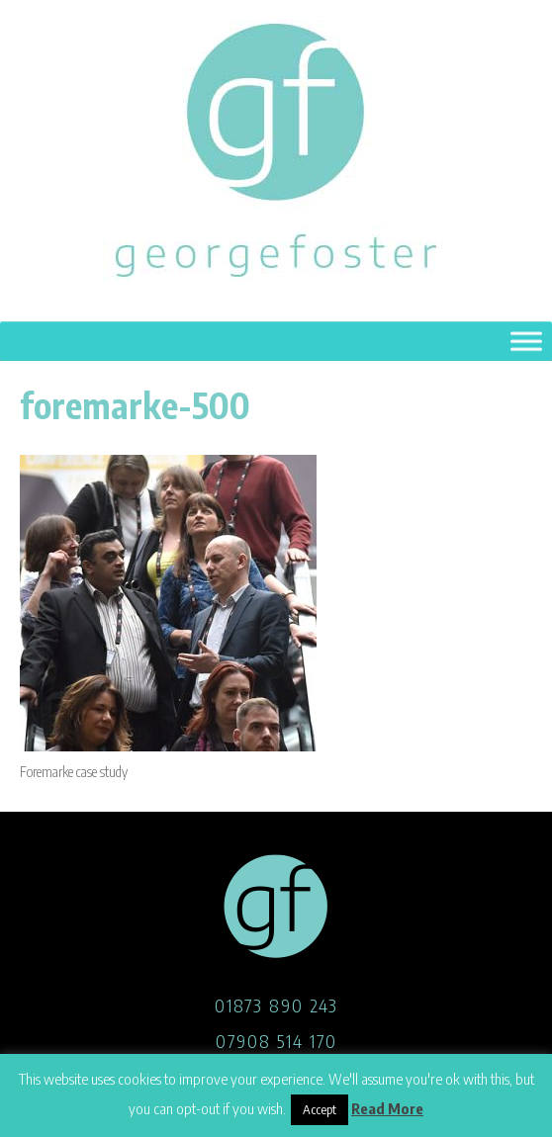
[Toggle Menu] (526, 341)
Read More (387, 1108)
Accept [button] (319, 1109)
